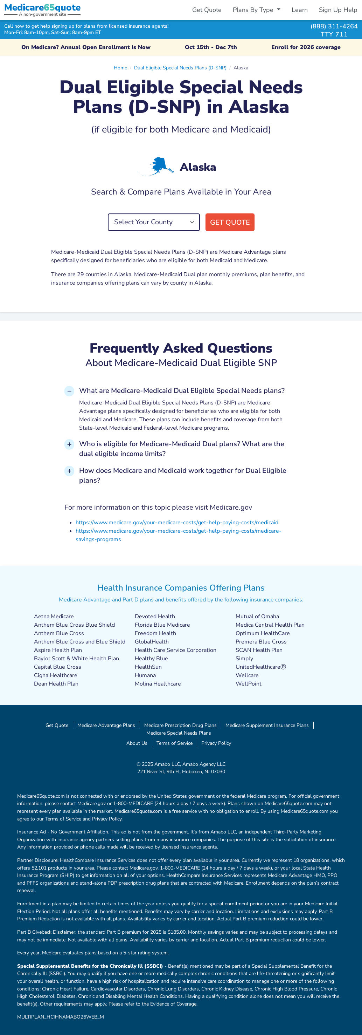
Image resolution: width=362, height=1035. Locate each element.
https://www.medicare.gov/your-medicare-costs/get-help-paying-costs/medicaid (177, 522)
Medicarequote (42, 7)
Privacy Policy (216, 743)
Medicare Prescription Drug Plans (180, 725)
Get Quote (207, 10)
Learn (300, 10)
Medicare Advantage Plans (106, 725)
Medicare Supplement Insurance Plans (267, 725)
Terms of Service (174, 743)
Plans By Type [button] (254, 10)
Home (120, 67)
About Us (136, 743)
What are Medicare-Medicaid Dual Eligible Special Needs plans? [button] (182, 390)
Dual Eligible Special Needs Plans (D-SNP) (180, 67)
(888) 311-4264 (334, 26)
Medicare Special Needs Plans (178, 732)
